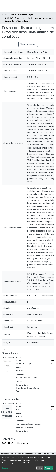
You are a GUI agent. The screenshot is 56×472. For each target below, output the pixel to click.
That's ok (49, 468)
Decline (39, 468)
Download (51, 362)
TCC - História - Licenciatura (40, 18)
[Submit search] (35, 5)
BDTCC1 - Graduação (15, 18)
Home (4, 14)
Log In (44, 5)
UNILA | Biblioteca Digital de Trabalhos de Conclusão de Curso (23, 14)
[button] (39, 5)
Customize (6, 468)
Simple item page (28, 44)
